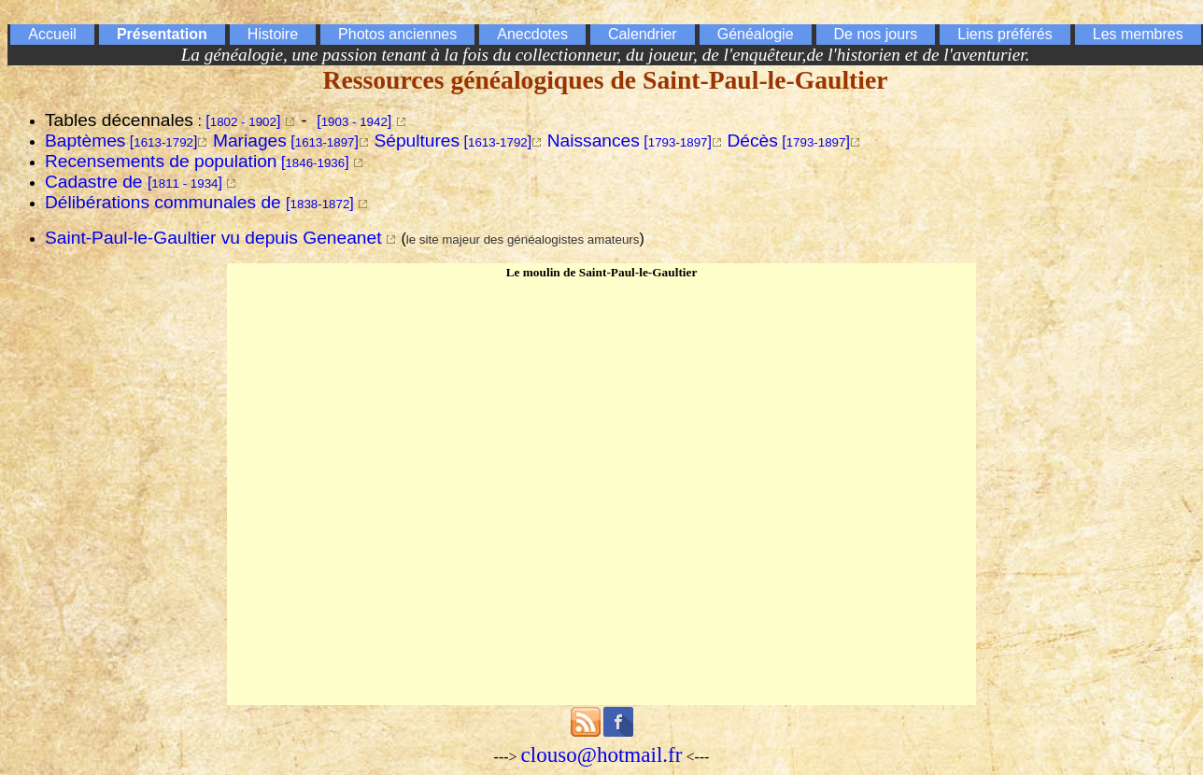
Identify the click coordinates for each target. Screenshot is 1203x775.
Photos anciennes (397, 34)
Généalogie (755, 34)
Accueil (52, 34)
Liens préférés (1004, 34)
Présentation (162, 34)
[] (242, 121)
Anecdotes (532, 34)
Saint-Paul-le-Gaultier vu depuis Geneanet (213, 237)
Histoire (273, 34)
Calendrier (642, 34)
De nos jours (876, 34)
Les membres (1138, 34)
